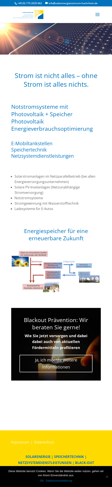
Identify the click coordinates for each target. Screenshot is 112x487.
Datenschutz (44, 442)
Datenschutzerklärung (59, 480)
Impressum (20, 442)
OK (42, 480)
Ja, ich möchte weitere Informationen (56, 363)
